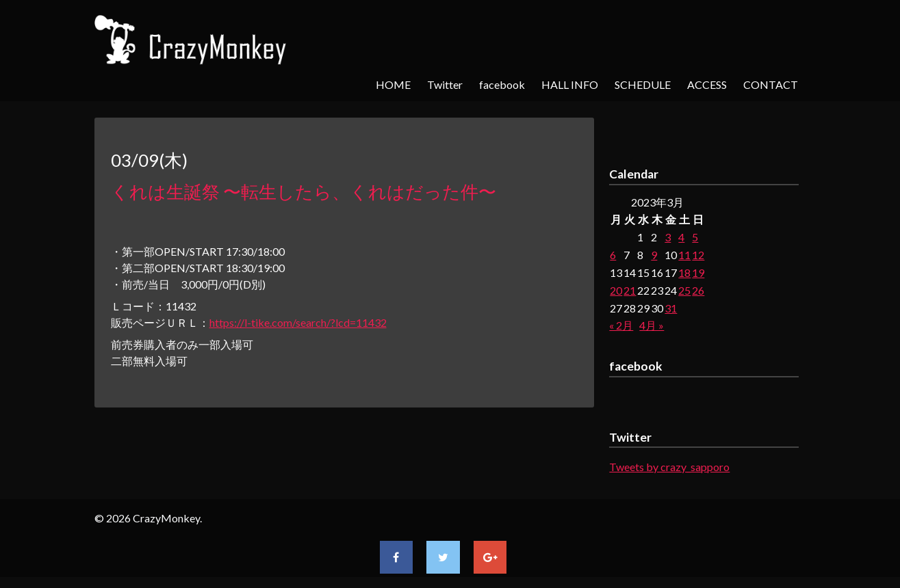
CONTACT (770, 84)
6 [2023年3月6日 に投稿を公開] (613, 254)
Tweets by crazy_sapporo (669, 466)
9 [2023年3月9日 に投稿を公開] (654, 254)
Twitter (445, 84)
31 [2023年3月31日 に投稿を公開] (671, 308)
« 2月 (621, 325)
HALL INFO (569, 84)
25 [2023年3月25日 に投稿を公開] (684, 290)
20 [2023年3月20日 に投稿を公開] (616, 290)
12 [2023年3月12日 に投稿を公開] (698, 254)
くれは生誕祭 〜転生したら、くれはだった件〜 (303, 191)
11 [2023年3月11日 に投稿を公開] (684, 254)
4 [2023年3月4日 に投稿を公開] (681, 236)
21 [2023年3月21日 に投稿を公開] (629, 290)
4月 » (651, 325)
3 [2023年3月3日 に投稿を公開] (668, 236)
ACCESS (707, 84)
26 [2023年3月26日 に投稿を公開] (698, 290)
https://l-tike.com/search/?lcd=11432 (298, 322)
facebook (502, 84)
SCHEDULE (643, 84)
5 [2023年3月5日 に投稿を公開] (695, 236)
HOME (393, 84)
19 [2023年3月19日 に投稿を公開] (698, 272)
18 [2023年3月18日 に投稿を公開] (684, 272)
